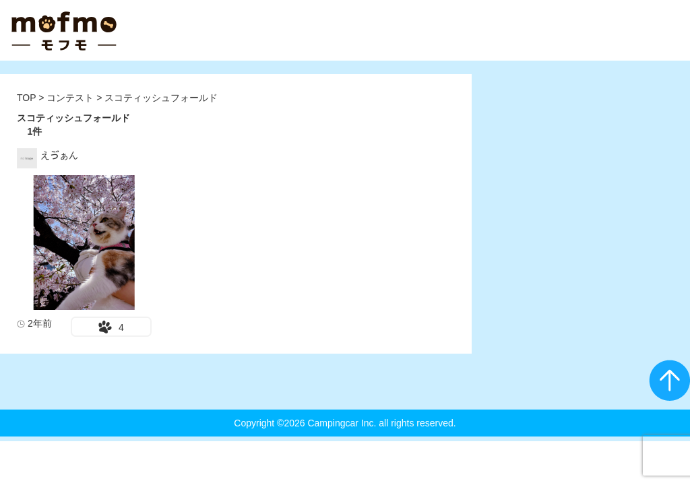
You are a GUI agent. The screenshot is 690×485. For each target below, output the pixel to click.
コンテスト (71, 97)
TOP (26, 97)
